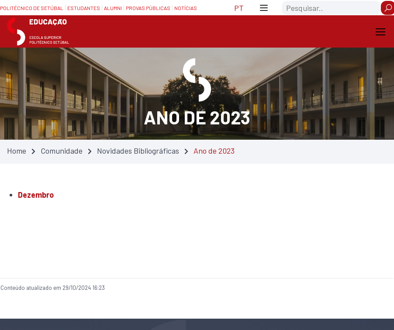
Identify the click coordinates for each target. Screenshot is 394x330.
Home (16, 150)
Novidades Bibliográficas (138, 150)
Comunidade (62, 150)
